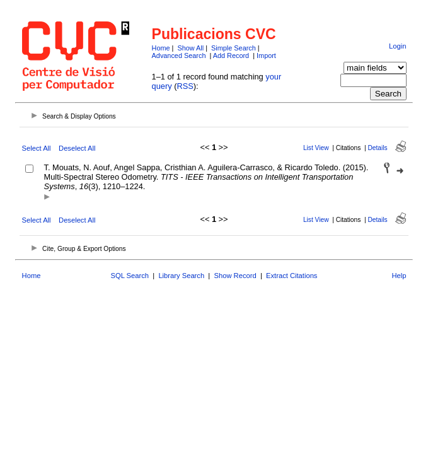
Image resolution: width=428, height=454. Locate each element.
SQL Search (130, 275)
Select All (36, 148)
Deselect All (77, 148)
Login (397, 46)
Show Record (235, 275)
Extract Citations (291, 275)
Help (398, 275)
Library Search (181, 275)
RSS (184, 86)
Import (266, 55)
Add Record (231, 55)
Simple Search (233, 48)
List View (316, 147)
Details (377, 147)
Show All (190, 48)
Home (161, 48)
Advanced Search (179, 55)
